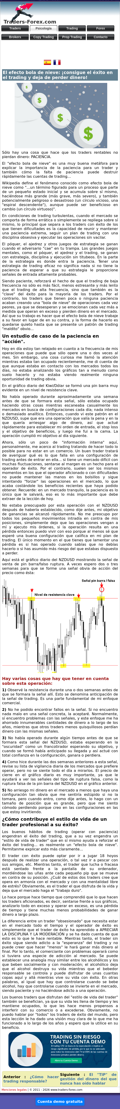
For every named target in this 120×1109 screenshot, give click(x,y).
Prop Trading (72, 37)
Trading (72, 28)
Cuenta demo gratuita (60, 1101)
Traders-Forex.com (30, 22)
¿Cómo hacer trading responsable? (31, 1079)
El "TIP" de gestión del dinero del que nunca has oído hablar (88, 1078)
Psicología (44, 28)
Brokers (15, 37)
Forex (100, 28)
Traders (15, 28)
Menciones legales (14, 1089)
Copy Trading (43, 37)
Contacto (101, 37)
